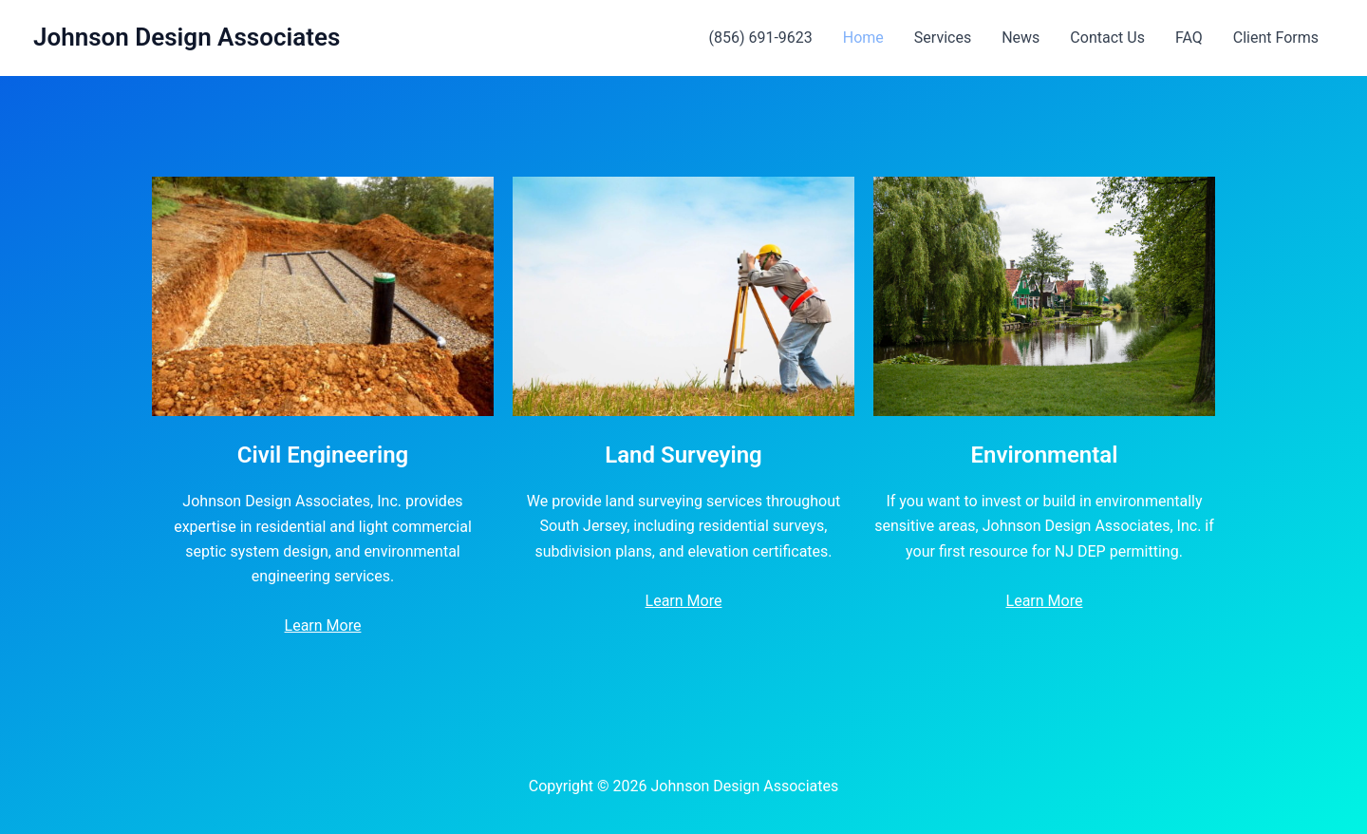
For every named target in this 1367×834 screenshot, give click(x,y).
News (1020, 37)
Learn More (323, 625)
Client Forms (1276, 37)
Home (863, 37)
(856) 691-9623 (760, 37)
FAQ (1189, 37)
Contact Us (1107, 37)
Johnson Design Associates (186, 37)
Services (942, 37)
